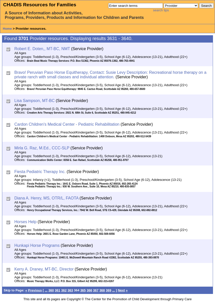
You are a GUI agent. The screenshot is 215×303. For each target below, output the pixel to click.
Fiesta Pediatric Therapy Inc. (39, 172)
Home (7, 28)
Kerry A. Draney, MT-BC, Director (44, 269)
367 (96, 290)
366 (89, 290)
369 (108, 290)
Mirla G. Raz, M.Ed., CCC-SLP (41, 148)
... (46, 290)
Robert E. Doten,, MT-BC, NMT (42, 49)
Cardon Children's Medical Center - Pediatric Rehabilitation (66, 124)
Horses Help (25, 222)
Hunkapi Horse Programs (37, 245)
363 (70, 290)
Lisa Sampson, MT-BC (34, 100)
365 (83, 290)
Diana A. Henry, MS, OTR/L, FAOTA (46, 198)
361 (57, 290)
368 (102, 290)
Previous (35, 290)
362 (64, 290)
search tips (161, 10)
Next (121, 290)
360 (51, 290)
